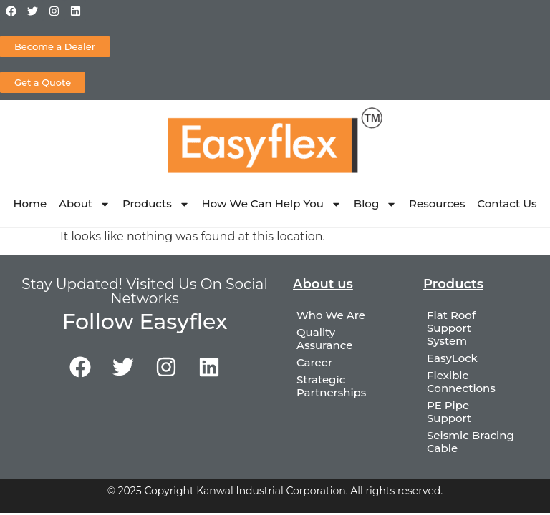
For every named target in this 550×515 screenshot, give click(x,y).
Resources (437, 203)
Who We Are (330, 315)
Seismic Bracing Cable (470, 441)
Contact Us (506, 203)
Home (30, 203)
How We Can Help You (272, 204)
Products (156, 204)
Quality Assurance (324, 338)
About (84, 204)
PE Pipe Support (449, 411)
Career (314, 362)
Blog (375, 204)
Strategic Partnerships (331, 386)
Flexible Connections (461, 381)
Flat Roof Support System (451, 328)
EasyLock (452, 358)
